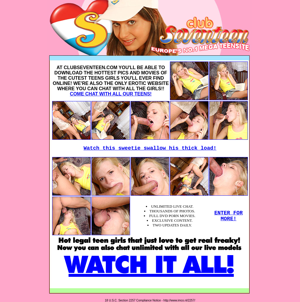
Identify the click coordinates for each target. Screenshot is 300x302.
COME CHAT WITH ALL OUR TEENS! (111, 93)
